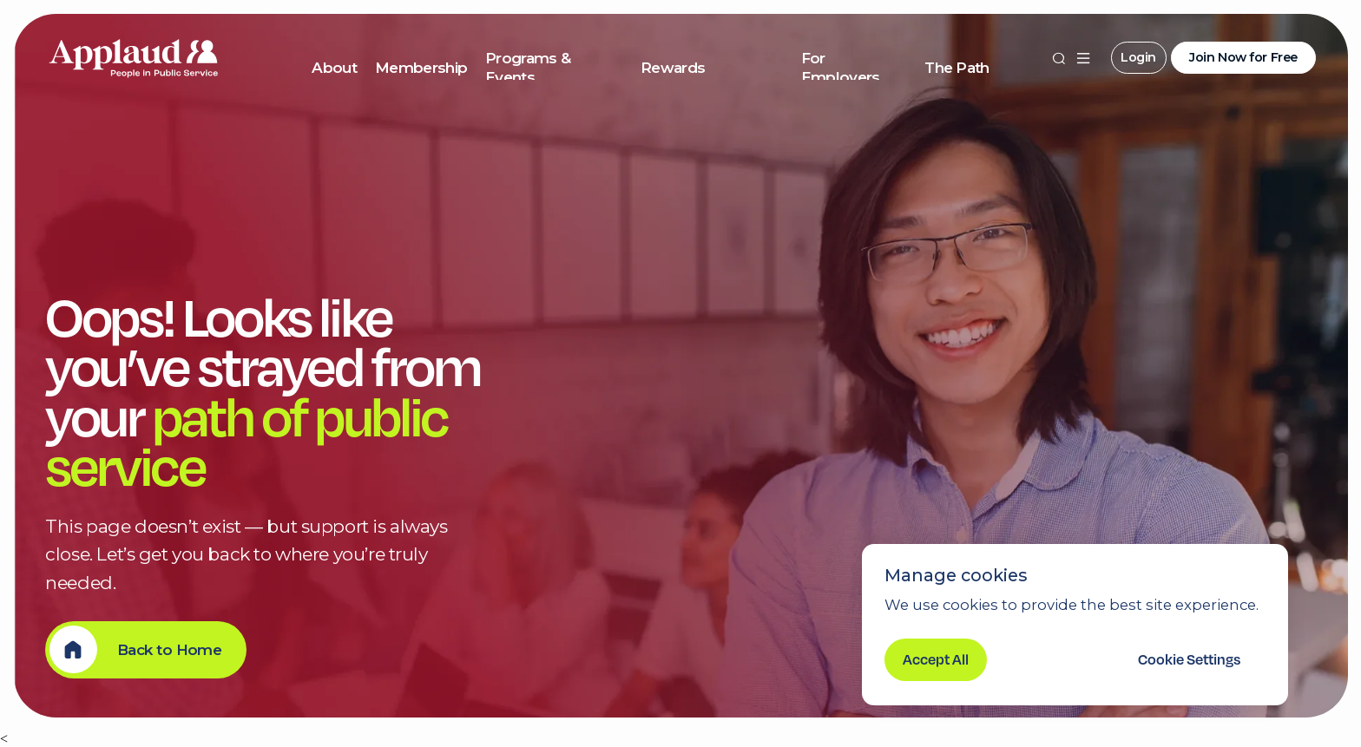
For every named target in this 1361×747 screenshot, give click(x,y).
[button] (1083, 58)
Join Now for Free (1243, 57)
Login (1138, 57)
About (334, 67)
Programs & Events (527, 67)
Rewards (673, 67)
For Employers (840, 67)
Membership (421, 67)
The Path (957, 67)
